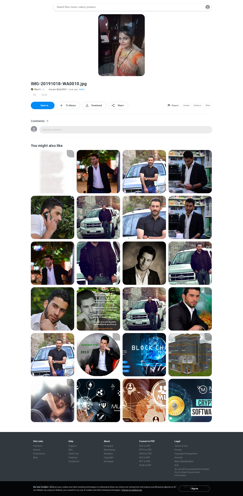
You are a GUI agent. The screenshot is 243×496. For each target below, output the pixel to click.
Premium (37, 446)
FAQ (70, 450)
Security (179, 457)
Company (108, 446)
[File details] (52, 171)
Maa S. (36, 89)
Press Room (39, 453)
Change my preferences (132, 490)
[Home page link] (41, 7)
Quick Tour (73, 453)
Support (72, 446)
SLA (177, 465)
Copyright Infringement (186, 453)
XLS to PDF (144, 457)
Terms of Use (181, 446)
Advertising (109, 450)
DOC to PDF (144, 446)
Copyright (108, 457)
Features (72, 457)
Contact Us (73, 461)
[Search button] (199, 7)
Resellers (108, 453)
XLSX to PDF (145, 465)
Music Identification (184, 461)
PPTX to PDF (145, 450)
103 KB (44, 95)
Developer (109, 461)
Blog (35, 457)
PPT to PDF (144, 461)
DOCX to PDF (145, 453)
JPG (34, 95)
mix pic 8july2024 (55, 89)
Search (36, 450)
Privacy (178, 450)
